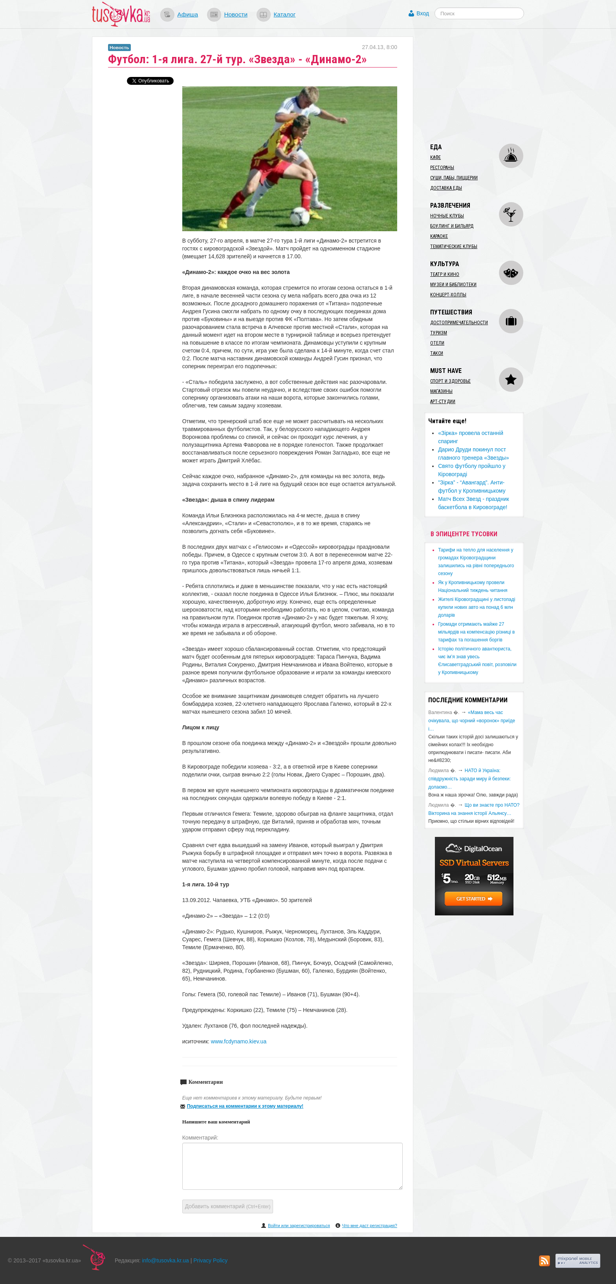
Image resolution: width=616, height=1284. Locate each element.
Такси (436, 353)
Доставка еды (446, 188)
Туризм (438, 333)
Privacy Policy (210, 1260)
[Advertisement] (483, 86)
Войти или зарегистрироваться (299, 1225)
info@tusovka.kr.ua (165, 1260)
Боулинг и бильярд (451, 226)
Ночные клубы (447, 216)
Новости (236, 14)
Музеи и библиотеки (453, 284)
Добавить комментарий (228, 1206)
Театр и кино (444, 274)
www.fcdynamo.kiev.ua (238, 1041)
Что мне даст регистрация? (369, 1225)
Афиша (187, 14)
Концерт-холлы (448, 295)
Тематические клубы (453, 246)
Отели (437, 343)
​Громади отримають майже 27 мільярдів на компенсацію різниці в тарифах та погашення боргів (476, 632)
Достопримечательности (459, 322)
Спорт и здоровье (450, 381)
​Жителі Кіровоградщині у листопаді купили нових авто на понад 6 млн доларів (476, 607)
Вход (422, 13)
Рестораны (442, 167)
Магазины (441, 391)
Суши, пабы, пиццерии (454, 178)
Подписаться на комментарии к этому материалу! (245, 1106)
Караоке (439, 236)
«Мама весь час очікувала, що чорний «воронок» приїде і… (471, 721)
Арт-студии (442, 401)
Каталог (284, 14)
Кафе (435, 157)
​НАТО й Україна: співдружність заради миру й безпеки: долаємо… (469, 779)
